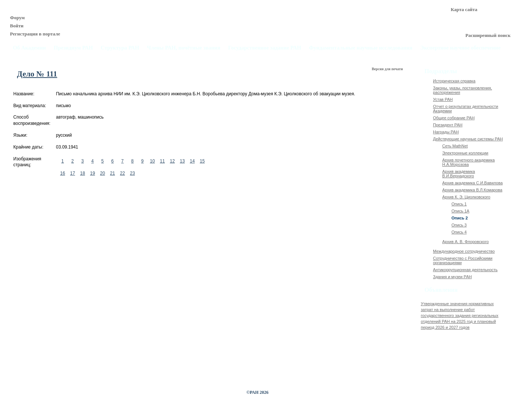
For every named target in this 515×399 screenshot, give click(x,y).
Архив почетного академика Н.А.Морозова (468, 162)
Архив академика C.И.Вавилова (472, 183)
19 (92, 173)
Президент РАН (448, 125)
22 (122, 173)
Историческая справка (454, 81)
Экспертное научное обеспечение (460, 48)
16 (62, 173)
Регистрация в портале (35, 34)
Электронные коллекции (465, 153)
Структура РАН (120, 48)
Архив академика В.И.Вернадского (458, 173)
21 (112, 173)
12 (172, 161)
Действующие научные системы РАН (468, 139)
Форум (17, 17)
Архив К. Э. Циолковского (466, 197)
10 (152, 161)
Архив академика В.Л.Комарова (472, 190)
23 (132, 173)
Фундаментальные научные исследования (360, 48)
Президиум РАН (73, 48)
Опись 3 (459, 225)
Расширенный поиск (488, 35)
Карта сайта (464, 9)
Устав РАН (443, 99)
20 (102, 173)
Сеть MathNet (455, 146)
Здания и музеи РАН (452, 276)
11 (162, 161)
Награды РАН (446, 132)
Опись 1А (460, 211)
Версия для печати (388, 69)
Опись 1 (459, 204)
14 (192, 161)
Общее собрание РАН (454, 118)
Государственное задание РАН (264, 48)
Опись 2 (459, 218)
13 (182, 161)
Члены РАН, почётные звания (184, 48)
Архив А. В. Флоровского (465, 241)
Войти (17, 25)
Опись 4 (459, 232)
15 (202, 161)
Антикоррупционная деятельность (465, 269)
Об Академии (29, 48)
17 (72, 173)
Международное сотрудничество (464, 251)
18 (82, 173)
